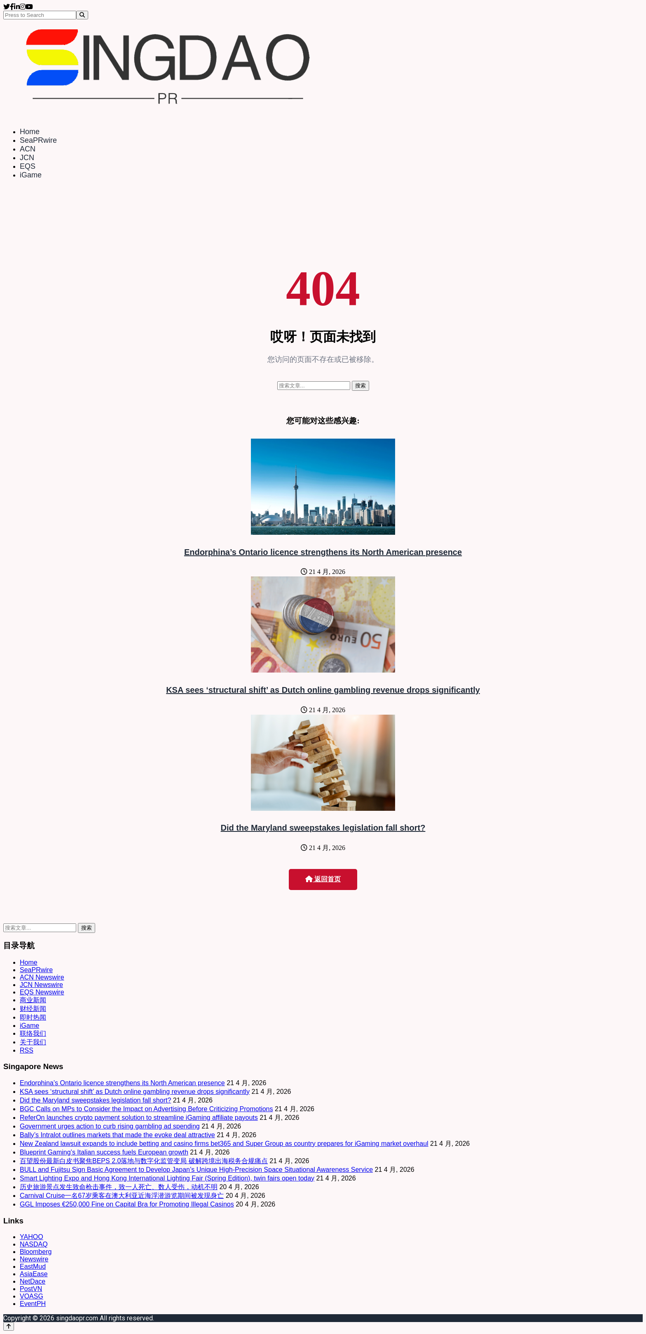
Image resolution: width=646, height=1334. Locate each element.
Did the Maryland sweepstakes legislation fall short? (323, 827)
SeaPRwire (38, 140)
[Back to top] (8, 1326)
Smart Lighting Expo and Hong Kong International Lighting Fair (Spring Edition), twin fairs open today (167, 1178)
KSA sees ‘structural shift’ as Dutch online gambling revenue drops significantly (323, 689)
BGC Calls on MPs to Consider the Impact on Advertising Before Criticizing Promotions (146, 1108)
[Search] (82, 15)
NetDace (32, 1281)
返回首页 (323, 879)
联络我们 (33, 1033)
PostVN (31, 1288)
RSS (26, 1050)
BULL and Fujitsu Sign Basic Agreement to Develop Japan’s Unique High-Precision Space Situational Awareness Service (196, 1169)
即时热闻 (33, 1017)
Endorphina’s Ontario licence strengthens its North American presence (323, 552)
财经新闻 (33, 1008)
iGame (31, 175)
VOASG (31, 1296)
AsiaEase (34, 1273)
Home (30, 131)
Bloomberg (35, 1251)
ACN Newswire (42, 977)
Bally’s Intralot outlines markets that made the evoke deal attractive (117, 1134)
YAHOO (31, 1236)
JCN (27, 157)
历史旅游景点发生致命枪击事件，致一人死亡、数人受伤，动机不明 (119, 1186)
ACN (27, 149)
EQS (27, 166)
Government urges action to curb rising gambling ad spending (110, 1126)
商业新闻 (33, 999)
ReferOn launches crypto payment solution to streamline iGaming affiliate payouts (139, 1117)
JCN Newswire (41, 984)
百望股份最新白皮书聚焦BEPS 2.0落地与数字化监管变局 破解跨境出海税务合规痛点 (144, 1160)
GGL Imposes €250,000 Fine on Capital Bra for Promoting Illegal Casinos (127, 1204)
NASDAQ (34, 1244)
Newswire (34, 1259)
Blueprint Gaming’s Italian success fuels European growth (104, 1152)
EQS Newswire (42, 992)
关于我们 (33, 1042)
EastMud (33, 1266)
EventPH (33, 1303)
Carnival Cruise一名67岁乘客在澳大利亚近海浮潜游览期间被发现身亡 (122, 1195)
